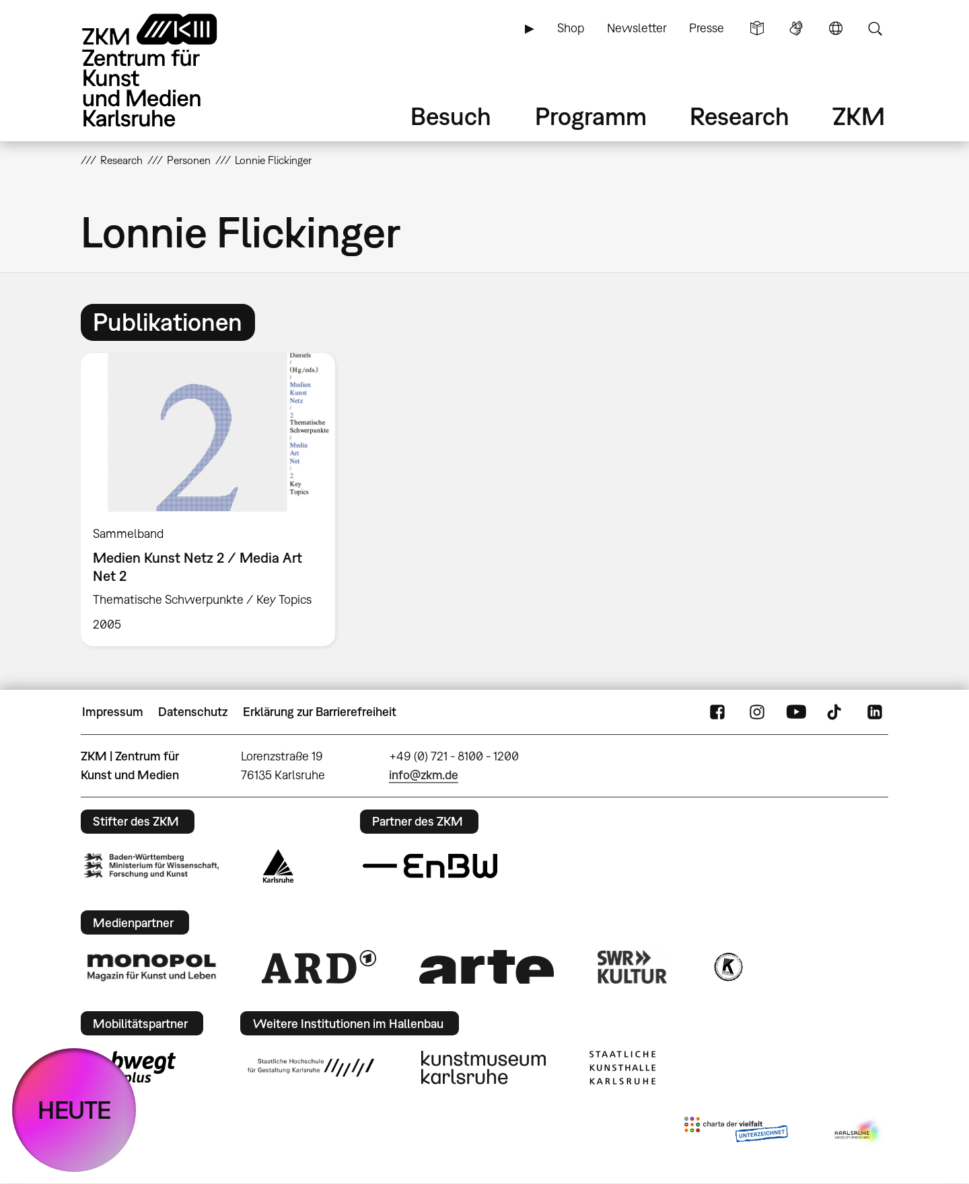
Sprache (835, 28)
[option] (214, 499)
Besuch (450, 116)
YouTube (796, 712)
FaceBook (717, 712)
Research (739, 116)
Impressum (112, 712)
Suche (874, 28)
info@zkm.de (423, 775)
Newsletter (637, 28)
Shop (570, 28)
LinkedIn (874, 712)
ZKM (858, 116)
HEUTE (74, 1109)
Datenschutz (192, 712)
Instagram (757, 712)
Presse (706, 28)
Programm (591, 116)
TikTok (835, 712)
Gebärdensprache (796, 28)
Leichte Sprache (757, 28)
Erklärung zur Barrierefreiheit (319, 712)
